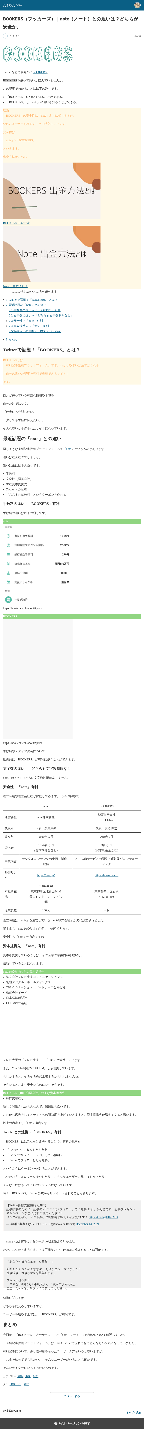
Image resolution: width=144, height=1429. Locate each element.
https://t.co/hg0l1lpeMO (103, 1217)
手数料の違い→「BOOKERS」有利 (35, 310)
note (68, 449)
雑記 (35, 1376)
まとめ (11, 339)
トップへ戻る (133, 1412)
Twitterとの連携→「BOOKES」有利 (35, 331)
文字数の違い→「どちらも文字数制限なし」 (41, 315)
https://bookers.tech (106, 875)
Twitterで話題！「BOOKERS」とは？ (32, 299)
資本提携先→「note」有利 (29, 326)
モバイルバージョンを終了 (72, 1423)
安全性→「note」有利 (26, 320)
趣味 (28, 1376)
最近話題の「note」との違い (26, 305)
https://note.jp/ (46, 875)
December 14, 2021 (87, 1224)
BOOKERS (40, 72)
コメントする (72, 1396)
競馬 (20, 1376)
